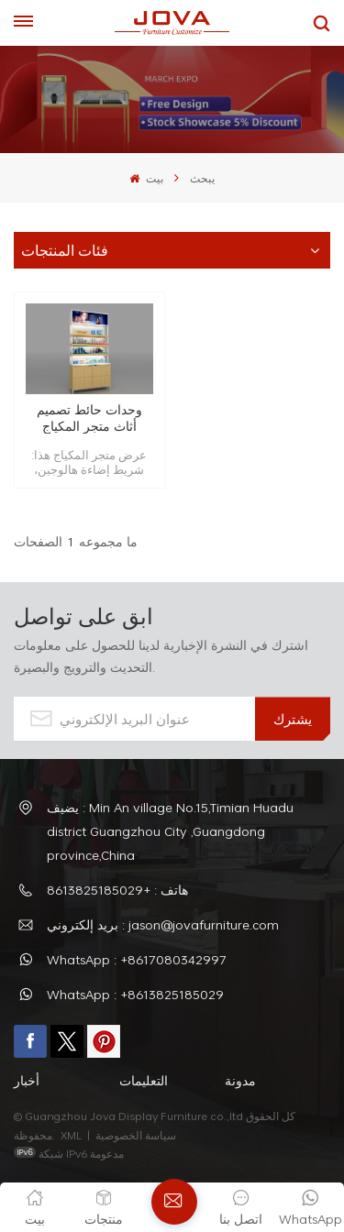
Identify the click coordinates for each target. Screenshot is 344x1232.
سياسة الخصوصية (137, 1135)
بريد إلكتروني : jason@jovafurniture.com (163, 924)
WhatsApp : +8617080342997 (137, 959)
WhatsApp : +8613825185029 (135, 994)
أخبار (26, 1080)
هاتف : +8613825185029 (117, 889)
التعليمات (143, 1080)
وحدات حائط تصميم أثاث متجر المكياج (89, 418)
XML (71, 1135)
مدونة (240, 1080)
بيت (145, 178)
